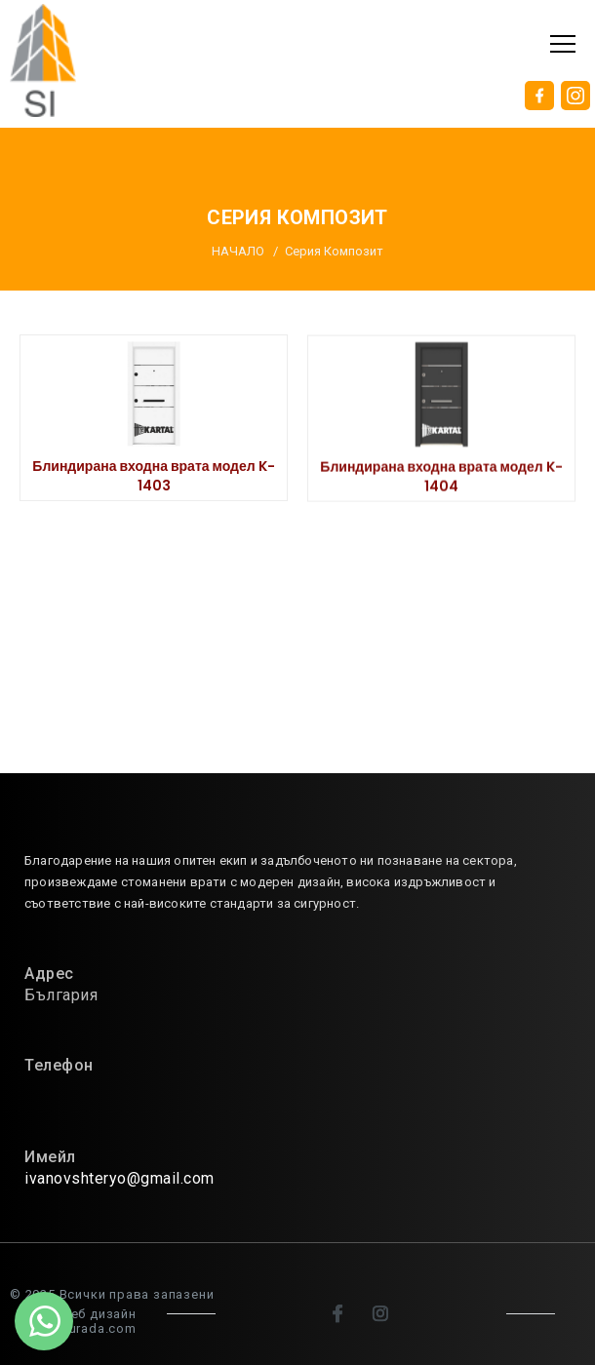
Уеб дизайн (99, 1313)
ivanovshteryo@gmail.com (119, 1178)
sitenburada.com (83, 1328)
